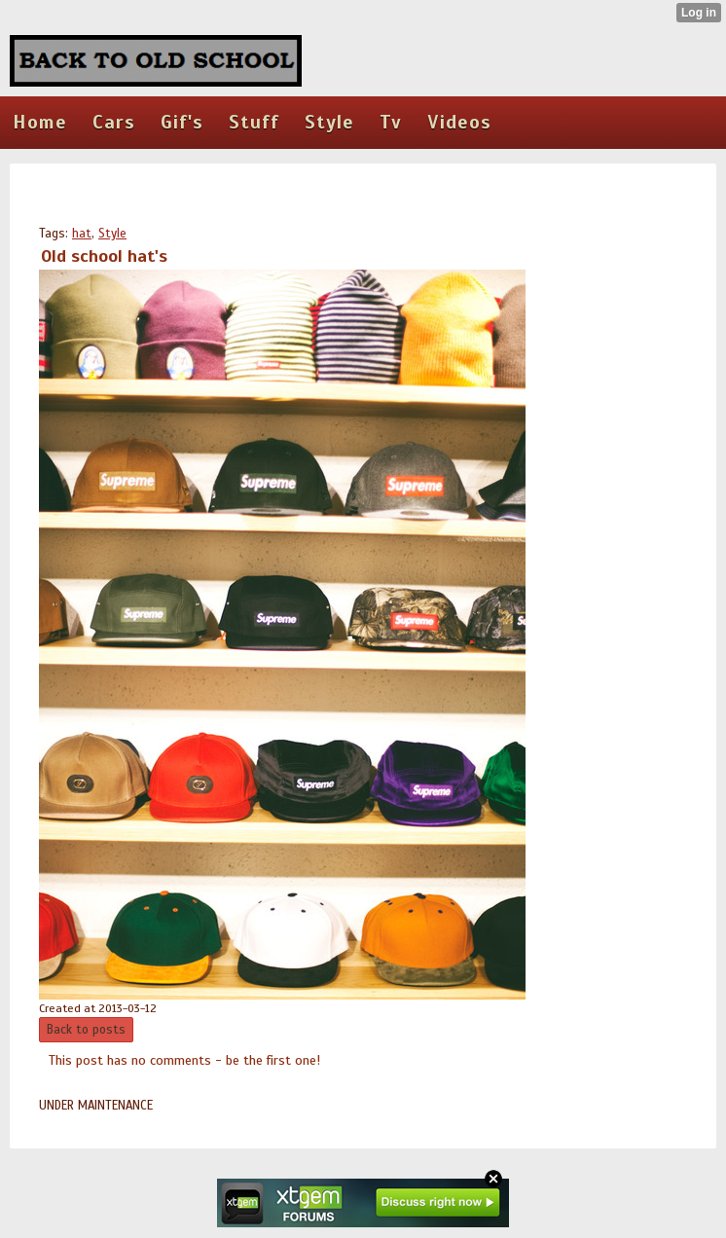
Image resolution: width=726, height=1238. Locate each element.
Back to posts (86, 1030)
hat (81, 233)
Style (112, 233)
